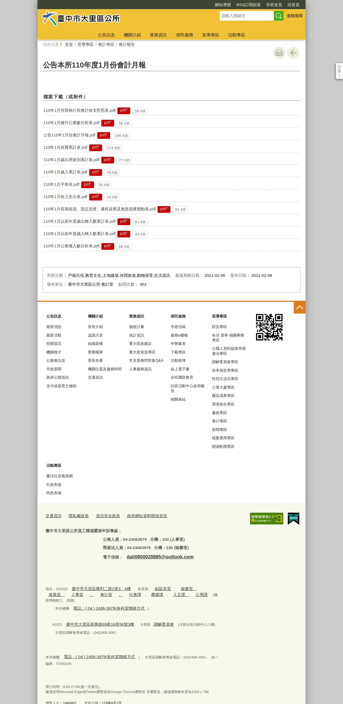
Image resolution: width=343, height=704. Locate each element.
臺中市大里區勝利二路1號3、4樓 (96, 586)
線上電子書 (180, 369)
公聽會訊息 (55, 360)
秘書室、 (175, 586)
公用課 (161, 591)
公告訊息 (106, 35)
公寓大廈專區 (223, 387)
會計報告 (127, 44)
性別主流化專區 (225, 379)
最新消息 (53, 327)
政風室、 (195, 586)
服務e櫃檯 (179, 335)
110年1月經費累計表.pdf (65, 147)
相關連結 (178, 399)
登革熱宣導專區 (225, 370)
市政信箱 (178, 327)
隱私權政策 (75, 515)
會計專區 (106, 44)
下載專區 (178, 352)
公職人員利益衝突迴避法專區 (229, 350)
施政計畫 (136, 327)
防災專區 (219, 327)
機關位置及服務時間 (105, 369)
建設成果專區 (223, 395)
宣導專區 (210, 35)
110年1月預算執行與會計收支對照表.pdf (79, 110)
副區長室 (152, 586)
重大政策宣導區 (142, 352)
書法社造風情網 (59, 476)
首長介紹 (95, 327)
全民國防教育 (182, 377)
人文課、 (144, 591)
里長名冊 (95, 360)
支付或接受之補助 (61, 386)
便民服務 (184, 35)
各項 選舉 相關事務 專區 (228, 337)
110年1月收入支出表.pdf (65, 196)
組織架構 (95, 343)
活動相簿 (178, 360)
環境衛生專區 (223, 404)
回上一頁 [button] (293, 53)
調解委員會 (152, 614)
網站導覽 (192, 4)
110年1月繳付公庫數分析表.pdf (71, 122)
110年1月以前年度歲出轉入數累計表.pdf (79, 221)
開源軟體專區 (223, 446)
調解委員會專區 (225, 362)
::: (35, 2)
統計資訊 (136, 335)
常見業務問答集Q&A (146, 360)
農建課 (123, 591)
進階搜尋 (295, 15)
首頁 (69, 44)
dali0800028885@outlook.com (155, 555)
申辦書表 (178, 343)
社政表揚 (53, 484)
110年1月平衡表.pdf (61, 184)
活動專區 (236, 35)
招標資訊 (53, 343)
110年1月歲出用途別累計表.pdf (71, 159)
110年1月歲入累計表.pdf (65, 172)
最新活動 (53, 335)
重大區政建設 (140, 343)
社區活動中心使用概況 (187, 388)
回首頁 (263, 4)
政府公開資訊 (57, 377)
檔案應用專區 (223, 438)
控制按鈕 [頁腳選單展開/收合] (299, 308)
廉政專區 (219, 413)
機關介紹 (132, 35)
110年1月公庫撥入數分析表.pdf (71, 246)
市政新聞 (53, 369)
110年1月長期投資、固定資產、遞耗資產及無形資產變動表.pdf (99, 209)
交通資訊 (95, 377)
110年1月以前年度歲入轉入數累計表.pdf (79, 233)
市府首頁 (243, 4)
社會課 (103, 591)
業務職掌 (95, 352)
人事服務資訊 (140, 369)
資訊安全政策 (101, 515)
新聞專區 (219, 429)
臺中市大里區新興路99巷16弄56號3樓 (95, 614)
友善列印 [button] (279, 53)
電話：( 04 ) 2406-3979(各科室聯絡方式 (104, 599)
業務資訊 (158, 35)
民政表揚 (53, 493)
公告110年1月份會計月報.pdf (69, 135)
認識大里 (95, 335)
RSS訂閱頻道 (218, 4)
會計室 (78, 591)
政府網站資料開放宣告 (136, 515)
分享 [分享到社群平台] (339, 67)
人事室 (53, 591)
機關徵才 (53, 352)
